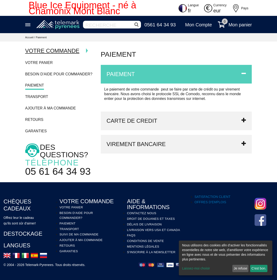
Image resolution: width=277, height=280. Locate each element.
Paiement (34, 85)
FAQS (131, 235)
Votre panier (71, 207)
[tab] (176, 74)
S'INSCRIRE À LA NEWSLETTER (151, 252)
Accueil (29, 37)
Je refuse (240, 268)
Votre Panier (39, 63)
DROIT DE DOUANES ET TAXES (151, 218)
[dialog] (225, 258)
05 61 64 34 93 (58, 171)
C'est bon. (259, 268)
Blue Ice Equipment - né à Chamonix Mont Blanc (82, 8)
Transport (36, 97)
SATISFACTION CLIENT (212, 197)
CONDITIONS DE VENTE (145, 241)
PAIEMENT (176, 74)
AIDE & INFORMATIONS (148, 204)
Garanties (36, 131)
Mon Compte (198, 24)
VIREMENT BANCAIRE (176, 144)
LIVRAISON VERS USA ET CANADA (153, 230)
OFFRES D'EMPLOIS (210, 202)
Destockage (23, 234)
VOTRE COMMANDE (87, 201)
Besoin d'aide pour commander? (59, 74)
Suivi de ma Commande (79, 234)
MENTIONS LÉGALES (143, 246)
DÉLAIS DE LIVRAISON (144, 224)
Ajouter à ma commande (50, 108)
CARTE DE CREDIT (176, 120)
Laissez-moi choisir (196, 268)
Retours (34, 120)
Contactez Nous (141, 213)
